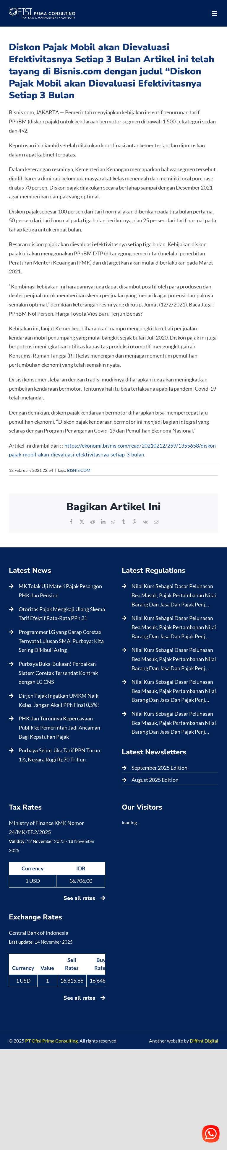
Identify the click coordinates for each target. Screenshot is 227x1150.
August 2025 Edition (155, 780)
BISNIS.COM (78, 470)
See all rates (84, 898)
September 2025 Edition (159, 767)
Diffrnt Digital (204, 1040)
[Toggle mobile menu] (215, 13)
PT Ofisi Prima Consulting (51, 1040)
